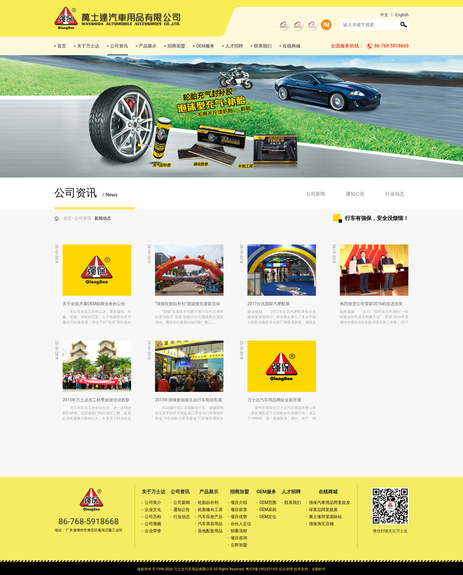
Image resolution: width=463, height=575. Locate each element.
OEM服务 (205, 46)
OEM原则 (267, 509)
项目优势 (239, 516)
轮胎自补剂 (208, 502)
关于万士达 (88, 46)
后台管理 (286, 569)
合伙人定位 (241, 523)
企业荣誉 (153, 530)
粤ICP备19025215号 (262, 569)
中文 (384, 14)
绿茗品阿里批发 (323, 509)
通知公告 (355, 194)
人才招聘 (234, 46)
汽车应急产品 (210, 516)
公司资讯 (119, 46)
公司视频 (153, 523)
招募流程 (239, 530)
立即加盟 (239, 545)
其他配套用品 (210, 530)
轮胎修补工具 (210, 509)
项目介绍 (239, 502)
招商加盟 (176, 46)
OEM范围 (267, 502)
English (402, 14)
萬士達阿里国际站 (325, 516)
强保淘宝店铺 (321, 523)
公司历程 (153, 516)
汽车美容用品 (210, 523)
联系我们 (263, 46)
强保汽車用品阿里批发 (329, 502)
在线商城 (291, 46)
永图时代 (319, 569)
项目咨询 (239, 537)
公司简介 (153, 502)
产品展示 (147, 46)
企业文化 (153, 509)
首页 (61, 46)
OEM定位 (267, 516)
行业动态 (394, 194)
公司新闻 (315, 194)
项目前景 (239, 509)
